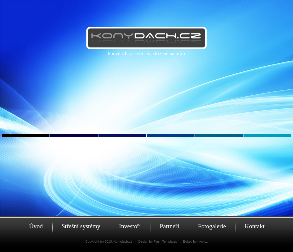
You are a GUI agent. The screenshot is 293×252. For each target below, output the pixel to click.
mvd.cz (202, 241)
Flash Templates (165, 241)
